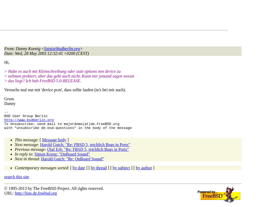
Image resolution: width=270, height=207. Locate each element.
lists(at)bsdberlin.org (62, 48)
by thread (99, 172)
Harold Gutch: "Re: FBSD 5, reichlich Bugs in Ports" (85, 148)
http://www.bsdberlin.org (29, 122)
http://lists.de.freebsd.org (36, 197)
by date (79, 172)
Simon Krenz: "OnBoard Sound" (62, 158)
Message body (54, 144)
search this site (16, 181)
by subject (121, 172)
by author (144, 172)
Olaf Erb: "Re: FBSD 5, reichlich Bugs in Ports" (88, 153)
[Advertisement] (100, 16)
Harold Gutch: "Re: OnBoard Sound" (72, 163)
